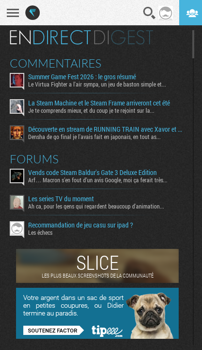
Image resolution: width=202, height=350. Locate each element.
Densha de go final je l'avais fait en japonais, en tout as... (94, 136)
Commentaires (55, 63)
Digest (123, 37)
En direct (50, 37)
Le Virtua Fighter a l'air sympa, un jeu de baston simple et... (97, 84)
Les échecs (40, 232)
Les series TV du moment (61, 199)
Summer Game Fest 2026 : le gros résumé (82, 77)
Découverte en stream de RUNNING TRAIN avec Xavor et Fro (106, 129)
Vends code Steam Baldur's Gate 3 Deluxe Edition (92, 172)
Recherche (149, 13)
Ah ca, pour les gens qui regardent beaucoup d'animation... (96, 206)
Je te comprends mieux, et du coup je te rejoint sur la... (91, 110)
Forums (34, 159)
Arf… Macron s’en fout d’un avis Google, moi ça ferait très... (98, 179)
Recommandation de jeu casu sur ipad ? (80, 225)
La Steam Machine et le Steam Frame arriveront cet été (99, 103)
